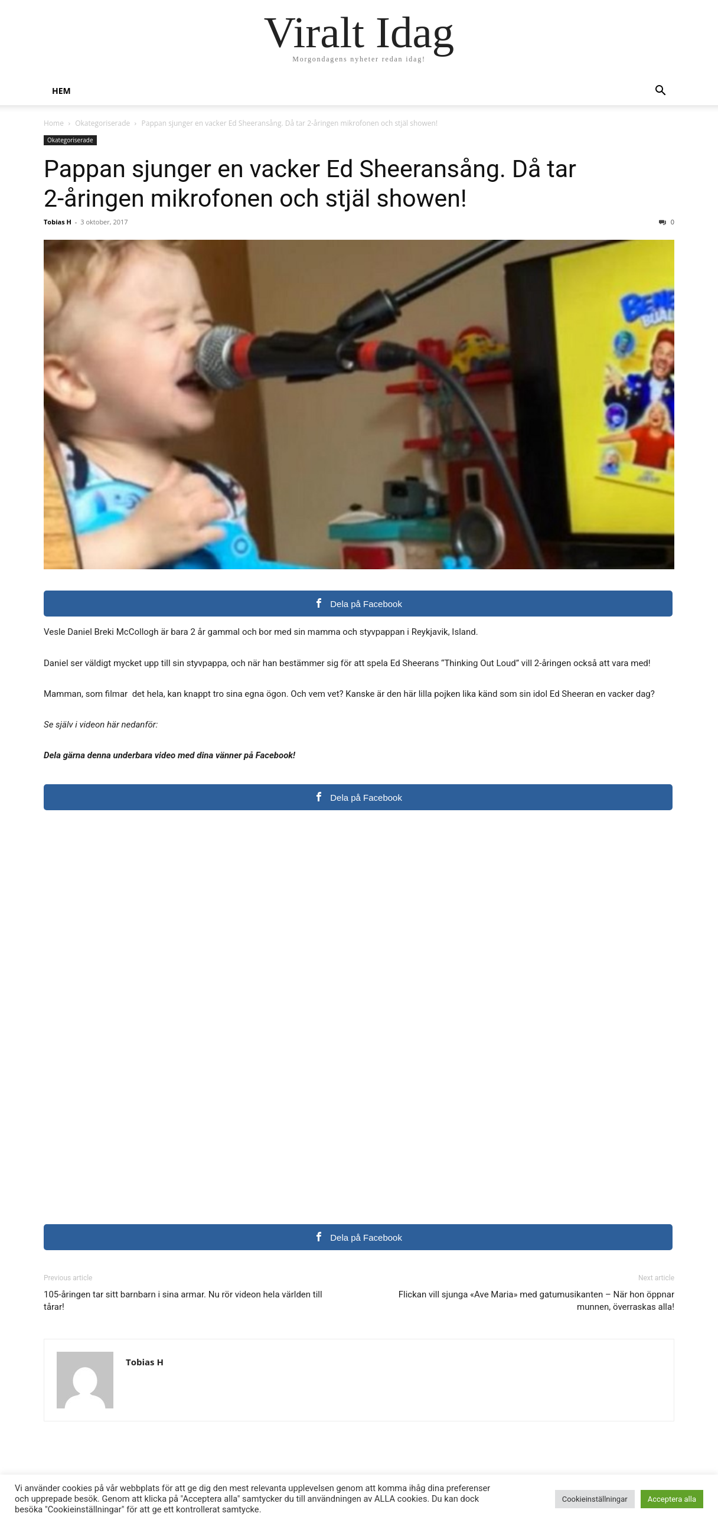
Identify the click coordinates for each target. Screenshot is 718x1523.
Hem (61, 90)
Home (54, 123)
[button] (660, 91)
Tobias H (57, 221)
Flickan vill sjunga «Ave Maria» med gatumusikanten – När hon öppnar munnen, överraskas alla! (536, 1300)
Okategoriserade (102, 123)
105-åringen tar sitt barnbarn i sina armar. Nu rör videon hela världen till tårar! (183, 1300)
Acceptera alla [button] (672, 1499)
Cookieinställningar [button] (595, 1499)
